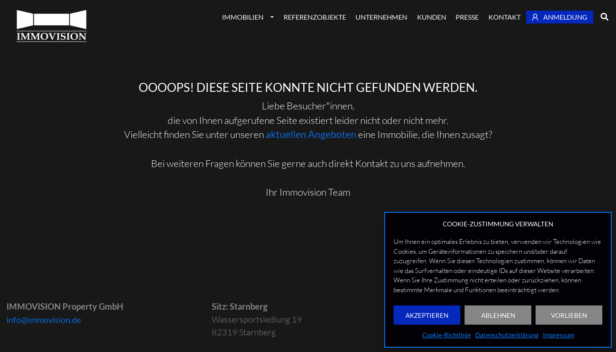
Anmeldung (560, 17)
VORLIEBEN (569, 315)
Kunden (431, 17)
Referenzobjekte (315, 17)
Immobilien (243, 17)
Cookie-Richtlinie (446, 335)
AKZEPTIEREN (427, 315)
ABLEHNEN (498, 315)
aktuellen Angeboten (311, 134)
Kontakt (505, 17)
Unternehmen (381, 17)
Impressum (558, 335)
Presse (467, 17)
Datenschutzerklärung (507, 335)
